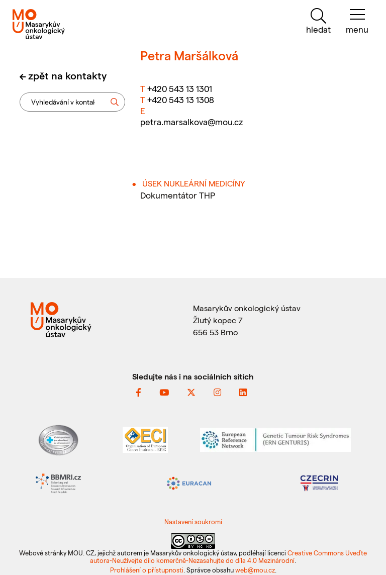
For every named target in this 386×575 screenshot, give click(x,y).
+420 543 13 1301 (179, 88)
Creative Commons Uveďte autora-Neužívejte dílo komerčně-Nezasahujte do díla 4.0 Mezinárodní (228, 556)
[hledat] (318, 21)
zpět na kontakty (67, 75)
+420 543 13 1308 (180, 99)
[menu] (357, 21)
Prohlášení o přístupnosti (146, 569)
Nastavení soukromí (193, 521)
